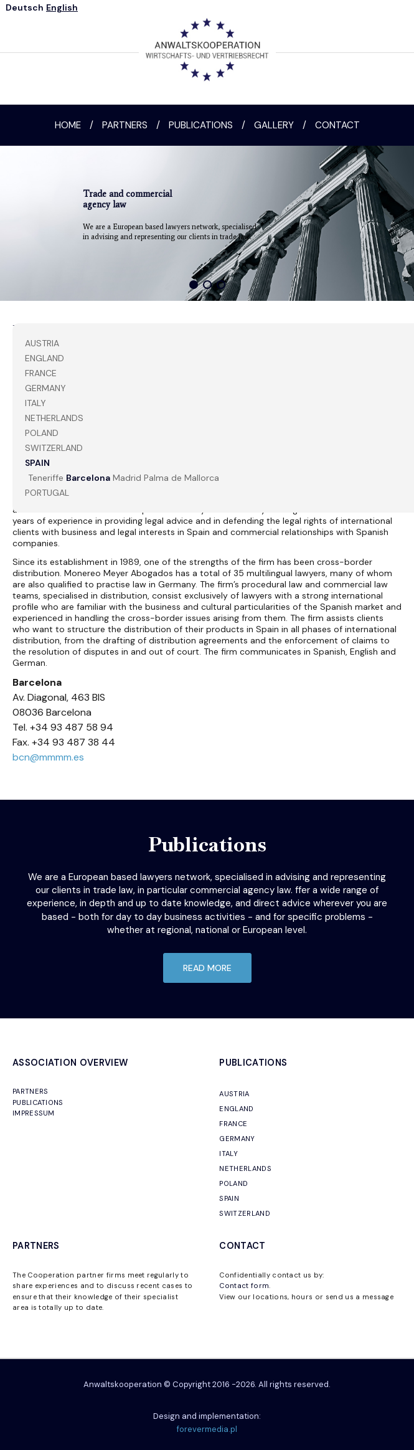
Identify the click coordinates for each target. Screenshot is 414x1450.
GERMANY (237, 1138)
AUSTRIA (42, 343)
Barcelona (88, 477)
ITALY (35, 403)
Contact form (244, 1285)
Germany (45, 388)
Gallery (274, 125)
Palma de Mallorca (181, 477)
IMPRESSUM (33, 1113)
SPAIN (37, 462)
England (44, 358)
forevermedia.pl (207, 1429)
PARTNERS (30, 1091)
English (62, 7)
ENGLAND (236, 1108)
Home (68, 125)
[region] (207, 223)
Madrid (127, 477)
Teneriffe (46, 477)
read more (207, 968)
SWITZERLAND (54, 447)
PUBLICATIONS (38, 1102)
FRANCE (41, 373)
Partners (125, 125)
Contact (337, 125)
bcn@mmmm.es (48, 757)
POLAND (42, 432)
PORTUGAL (47, 492)
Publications (201, 125)
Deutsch (25, 7)
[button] (193, 284)
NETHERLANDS (54, 418)
